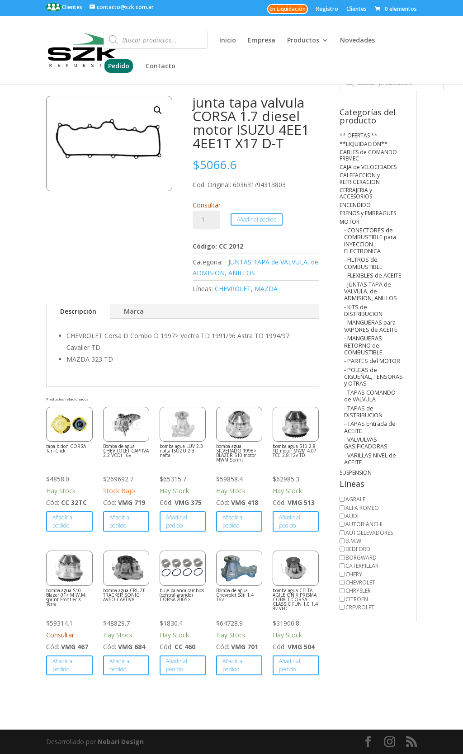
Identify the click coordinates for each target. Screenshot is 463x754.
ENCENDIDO (355, 205)
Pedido (118, 65)
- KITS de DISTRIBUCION (363, 310)
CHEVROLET (233, 288)
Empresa (261, 40)
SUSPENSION (356, 472)
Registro (327, 9)
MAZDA (266, 288)
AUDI (352, 516)
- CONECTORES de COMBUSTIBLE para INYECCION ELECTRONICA (370, 240)
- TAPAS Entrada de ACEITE (370, 427)
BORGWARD (361, 558)
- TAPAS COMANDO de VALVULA (370, 396)
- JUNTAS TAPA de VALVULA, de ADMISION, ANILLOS (370, 291)
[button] (158, 110)
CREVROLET (359, 607)
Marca (134, 311)
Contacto (160, 66)
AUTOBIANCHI (364, 524)
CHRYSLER (358, 591)
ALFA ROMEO (362, 508)
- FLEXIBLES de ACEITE (373, 275)
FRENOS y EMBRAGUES (368, 213)
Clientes (71, 7)
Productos (303, 40)
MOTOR (349, 222)
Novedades (357, 40)
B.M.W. (354, 541)
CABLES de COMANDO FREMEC (368, 155)
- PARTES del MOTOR (372, 361)
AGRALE (355, 499)
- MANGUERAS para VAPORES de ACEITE (370, 326)
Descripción (78, 311)
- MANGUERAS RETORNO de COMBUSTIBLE (363, 345)
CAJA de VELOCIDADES (368, 167)
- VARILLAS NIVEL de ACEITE (370, 459)
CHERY (353, 574)
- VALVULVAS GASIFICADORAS (365, 443)
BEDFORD (357, 549)
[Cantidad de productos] (206, 220)
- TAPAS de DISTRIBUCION (363, 412)
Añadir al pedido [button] (63, 521)
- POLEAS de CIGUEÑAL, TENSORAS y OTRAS (373, 377)
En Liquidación (287, 9)
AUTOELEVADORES (369, 533)
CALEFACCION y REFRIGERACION (360, 178)
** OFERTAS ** (359, 135)
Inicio (227, 40)
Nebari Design (121, 741)
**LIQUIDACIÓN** (363, 144)
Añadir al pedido (256, 219)
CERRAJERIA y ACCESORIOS (356, 193)
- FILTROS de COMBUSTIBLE (363, 263)
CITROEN (356, 599)
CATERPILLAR (361, 566)
